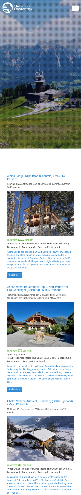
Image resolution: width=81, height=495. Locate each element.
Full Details (14, 275)
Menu (75, 8)
